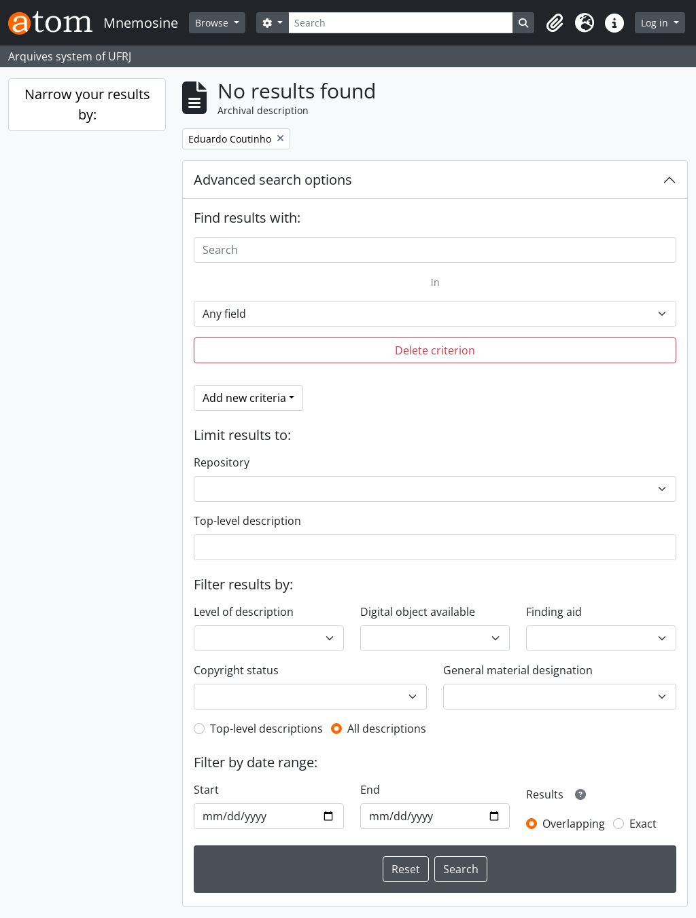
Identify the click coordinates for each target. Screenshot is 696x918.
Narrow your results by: (87, 104)
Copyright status (236, 670)
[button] (555, 23)
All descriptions (386, 728)
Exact (643, 823)
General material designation (518, 670)
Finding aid (554, 611)
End (370, 789)
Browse (213, 22)
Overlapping (573, 823)
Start (206, 789)
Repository (221, 462)
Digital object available (417, 611)
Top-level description (247, 520)
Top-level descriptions (266, 728)
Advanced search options (273, 179)
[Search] (401, 22)
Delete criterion (435, 350)
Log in (656, 22)
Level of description (244, 611)
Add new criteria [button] (244, 397)
